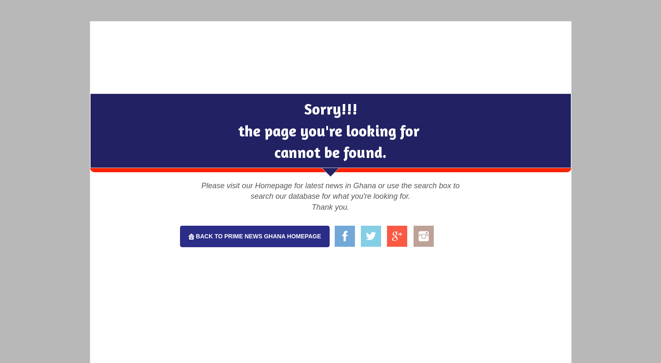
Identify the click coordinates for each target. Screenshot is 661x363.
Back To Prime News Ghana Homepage (257, 236)
